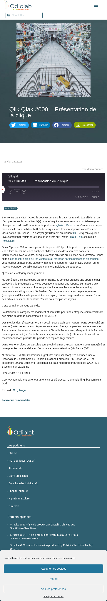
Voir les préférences (53, 588)
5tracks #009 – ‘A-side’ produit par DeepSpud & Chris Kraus (55, 536)
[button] (96, 5)
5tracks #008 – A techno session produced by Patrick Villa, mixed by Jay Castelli (55, 549)
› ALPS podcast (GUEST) (21, 460)
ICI (74, 233)
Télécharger (84, 125)
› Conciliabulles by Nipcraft (22, 483)
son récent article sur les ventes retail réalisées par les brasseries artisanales (54, 258)
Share (95, 197)
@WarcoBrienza (65, 225)
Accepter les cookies (53, 568)
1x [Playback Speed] (17, 191)
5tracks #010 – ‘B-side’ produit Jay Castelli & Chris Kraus (55, 526)
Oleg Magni (19, 390)
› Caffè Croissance (17, 475)
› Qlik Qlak (13, 506)
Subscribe (81, 197)
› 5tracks (12, 453)
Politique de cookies (53, 596)
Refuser (53, 578)
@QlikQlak (75, 236)
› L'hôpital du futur (17, 490)
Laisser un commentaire (16, 400)
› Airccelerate (14, 468)
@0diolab (8, 240)
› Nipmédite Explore (18, 498)
